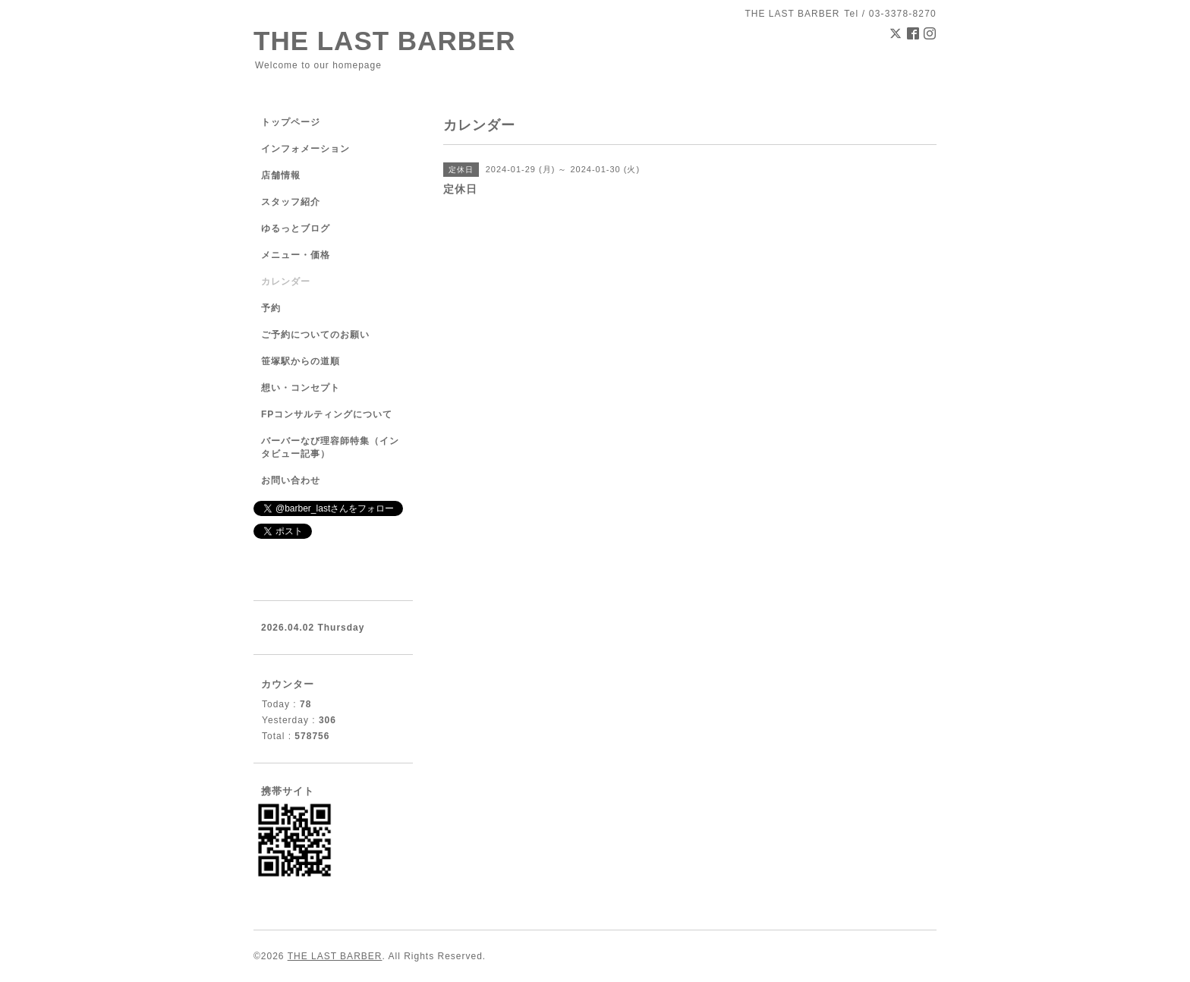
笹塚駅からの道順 (300, 361)
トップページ (290, 122)
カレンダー (285, 281)
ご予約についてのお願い (315, 334)
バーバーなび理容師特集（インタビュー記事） (330, 447)
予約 (271, 308)
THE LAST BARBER (384, 40)
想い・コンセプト (300, 387)
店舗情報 (281, 175)
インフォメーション (305, 148)
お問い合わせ (290, 480)
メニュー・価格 (295, 255)
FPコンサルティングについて (326, 414)
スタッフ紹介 (290, 202)
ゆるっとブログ (295, 228)
